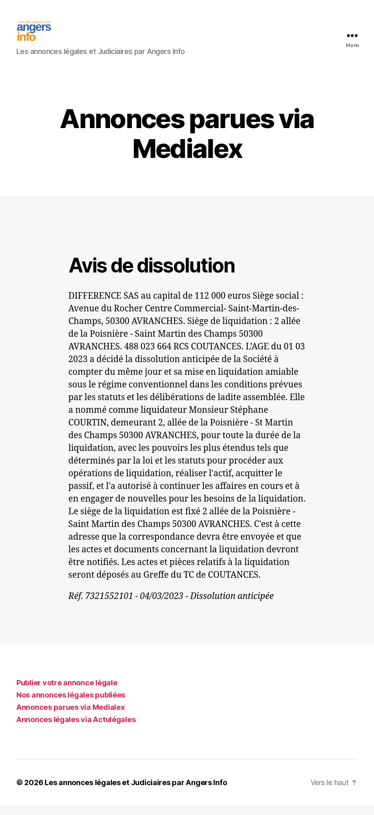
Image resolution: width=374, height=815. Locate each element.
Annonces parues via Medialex (70, 716)
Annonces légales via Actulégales (75, 729)
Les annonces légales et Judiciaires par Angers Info (136, 792)
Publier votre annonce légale (66, 692)
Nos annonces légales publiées (70, 704)
